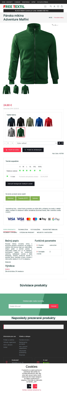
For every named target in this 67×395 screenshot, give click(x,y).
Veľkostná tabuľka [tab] (50, 229)
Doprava (22, 355)
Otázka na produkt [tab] (27, 232)
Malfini (7, 269)
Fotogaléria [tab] (35, 229)
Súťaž (5, 347)
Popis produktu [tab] (9, 229)
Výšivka (35, 198)
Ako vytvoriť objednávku (23, 347)
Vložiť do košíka (12, 150)
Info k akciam (7, 345)
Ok (36, 386)
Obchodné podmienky (22, 351)
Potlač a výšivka (8, 340)
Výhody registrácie (9, 342)
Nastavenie (30, 386)
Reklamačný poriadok (23, 343)
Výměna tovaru (24, 340)
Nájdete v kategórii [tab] (44, 232)
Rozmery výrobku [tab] (10, 232)
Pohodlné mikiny (59, 17)
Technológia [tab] (23, 229)
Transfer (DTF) (23, 198)
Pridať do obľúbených (33, 150)
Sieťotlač (11, 198)
